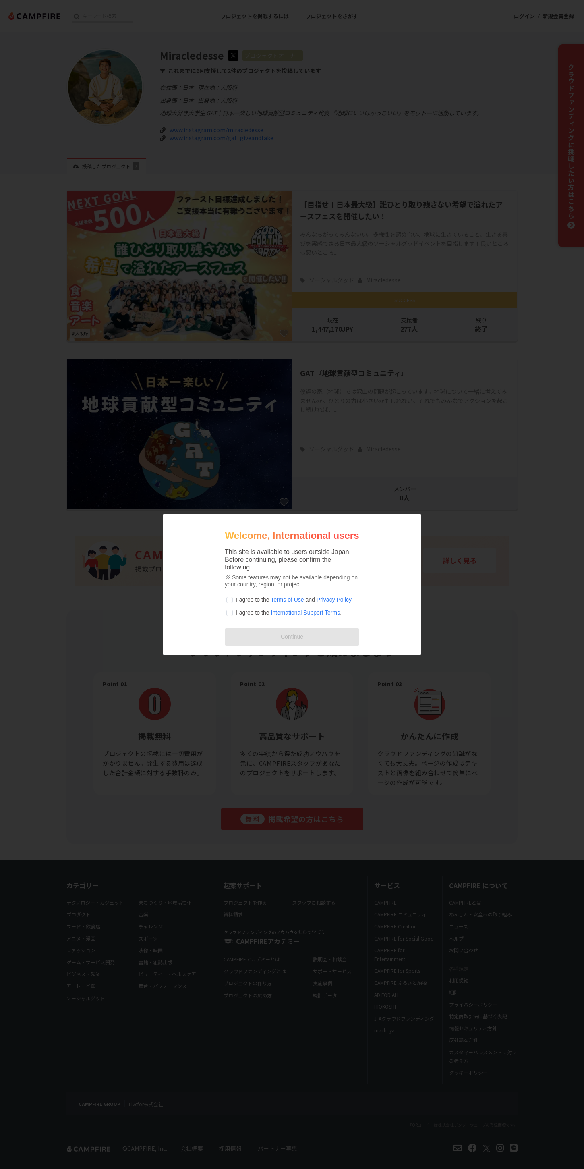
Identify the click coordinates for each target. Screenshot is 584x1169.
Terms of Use (287, 599)
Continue (292, 636)
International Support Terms (305, 612)
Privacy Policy (334, 599)
